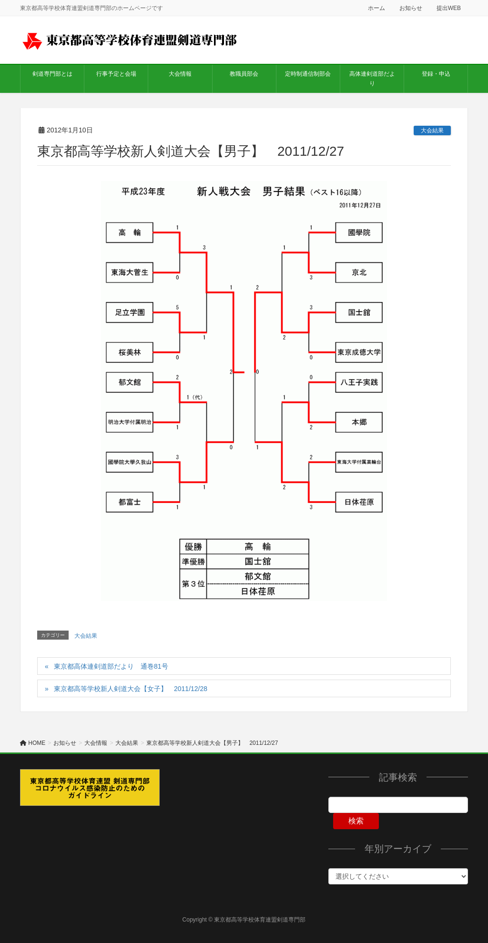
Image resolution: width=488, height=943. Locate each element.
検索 (356, 821)
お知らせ (410, 8)
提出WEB (449, 8)
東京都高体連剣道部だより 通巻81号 (111, 666)
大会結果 (432, 130)
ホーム (376, 8)
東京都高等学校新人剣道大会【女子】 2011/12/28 (130, 688)
